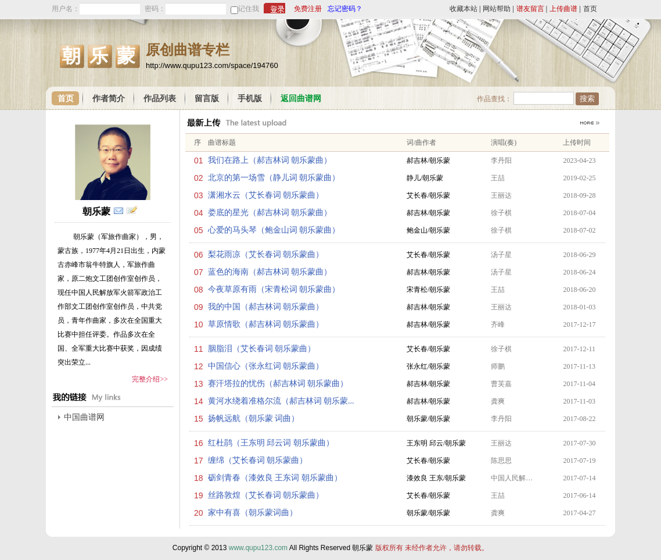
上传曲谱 (563, 9)
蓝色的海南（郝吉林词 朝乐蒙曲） (270, 271)
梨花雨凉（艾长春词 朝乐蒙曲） (266, 254)
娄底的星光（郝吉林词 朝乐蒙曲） (270, 212)
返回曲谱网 (301, 98)
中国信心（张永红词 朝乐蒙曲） (266, 366)
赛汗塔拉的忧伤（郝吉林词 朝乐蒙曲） (278, 383)
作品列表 (159, 98)
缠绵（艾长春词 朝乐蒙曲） (258, 460)
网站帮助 (497, 9)
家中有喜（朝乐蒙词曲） (252, 512)
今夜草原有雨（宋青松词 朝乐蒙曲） (274, 289)
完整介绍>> (150, 379)
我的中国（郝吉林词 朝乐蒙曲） (266, 306)
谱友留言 (530, 9)
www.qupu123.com (258, 548)
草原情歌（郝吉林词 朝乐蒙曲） (266, 324)
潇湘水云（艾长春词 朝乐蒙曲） (266, 195)
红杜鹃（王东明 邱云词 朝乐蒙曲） (271, 442)
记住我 (248, 9)
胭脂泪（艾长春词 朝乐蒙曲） (262, 348)
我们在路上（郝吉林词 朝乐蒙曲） (270, 160)
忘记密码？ (345, 9)
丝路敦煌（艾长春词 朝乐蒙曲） (266, 495)
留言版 (207, 98)
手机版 (250, 98)
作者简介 (108, 98)
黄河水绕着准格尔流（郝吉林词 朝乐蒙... (281, 401)
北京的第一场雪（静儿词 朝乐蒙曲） (274, 177)
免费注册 (308, 9)
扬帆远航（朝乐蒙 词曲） (254, 418)
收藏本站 (463, 9)
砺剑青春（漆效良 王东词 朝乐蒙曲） (275, 477)
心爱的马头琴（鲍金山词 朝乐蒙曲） (274, 230)
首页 (590, 9)
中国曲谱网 (84, 417)
